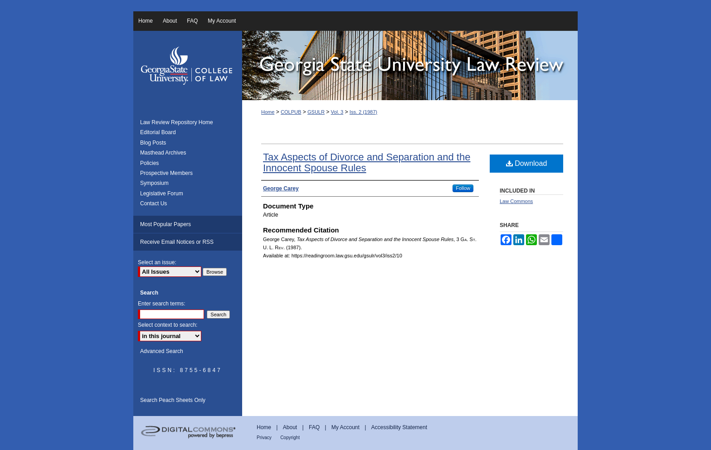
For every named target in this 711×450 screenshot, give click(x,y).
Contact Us (153, 203)
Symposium (154, 183)
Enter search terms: (161, 303)
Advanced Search (161, 351)
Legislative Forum (161, 193)
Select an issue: (157, 262)
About (290, 427)
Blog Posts (153, 143)
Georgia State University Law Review (410, 65)
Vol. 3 (337, 112)
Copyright (290, 437)
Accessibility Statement (399, 427)
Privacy (264, 437)
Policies (149, 163)
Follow (463, 188)
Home (267, 112)
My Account (345, 427)
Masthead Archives (163, 153)
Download (526, 163)
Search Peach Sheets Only (172, 400)
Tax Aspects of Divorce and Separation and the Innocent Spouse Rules (366, 162)
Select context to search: (167, 325)
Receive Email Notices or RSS (177, 242)
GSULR (316, 112)
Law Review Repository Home (176, 122)
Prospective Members (166, 173)
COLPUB (291, 112)
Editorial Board (158, 132)
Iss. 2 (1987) (363, 112)
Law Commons (516, 201)
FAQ (314, 427)
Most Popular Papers (165, 224)
